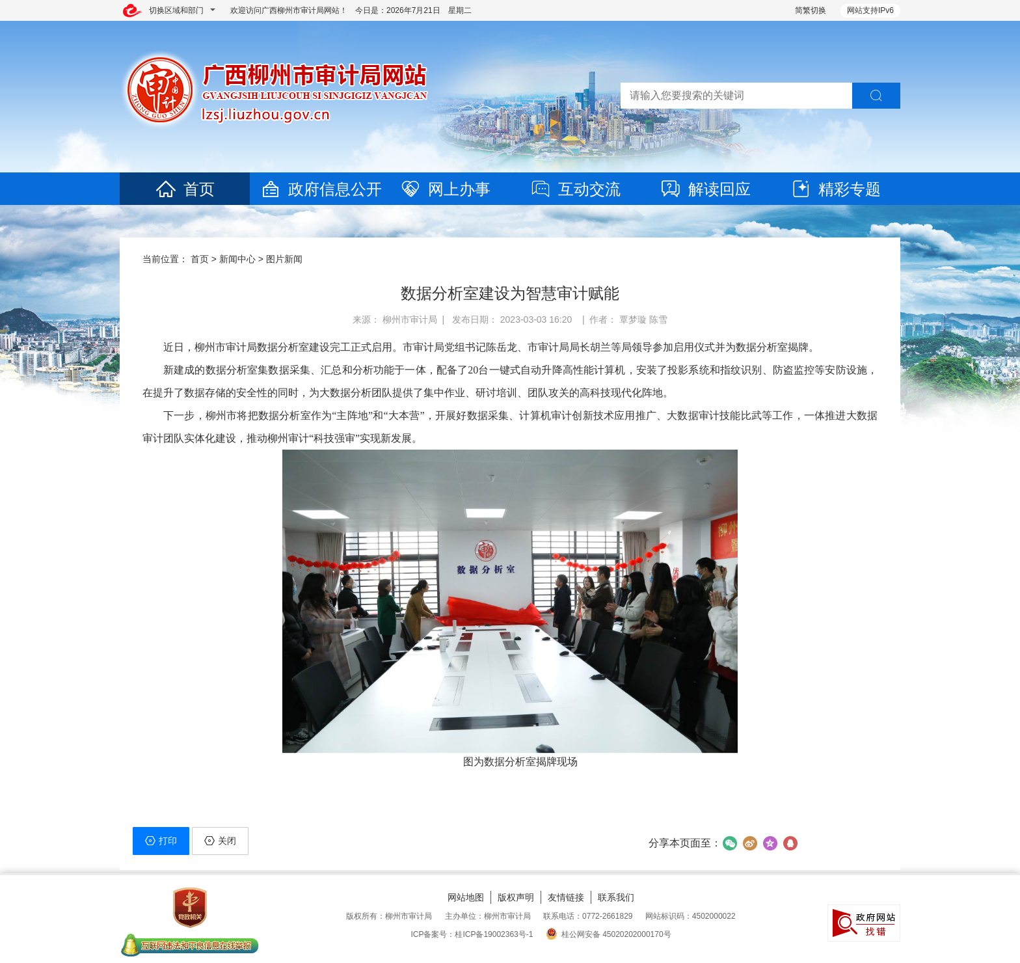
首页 (185, 189)
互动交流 (575, 189)
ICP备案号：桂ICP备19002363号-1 (471, 934)
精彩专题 (835, 189)
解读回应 (705, 189)
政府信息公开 (321, 189)
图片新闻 (284, 259)
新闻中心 (237, 259)
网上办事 (444, 189)
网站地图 (466, 897)
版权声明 (516, 897)
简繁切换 (810, 10)
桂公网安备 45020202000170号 (608, 934)
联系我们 (616, 897)
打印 (161, 840)
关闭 (220, 840)
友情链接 (566, 897)
